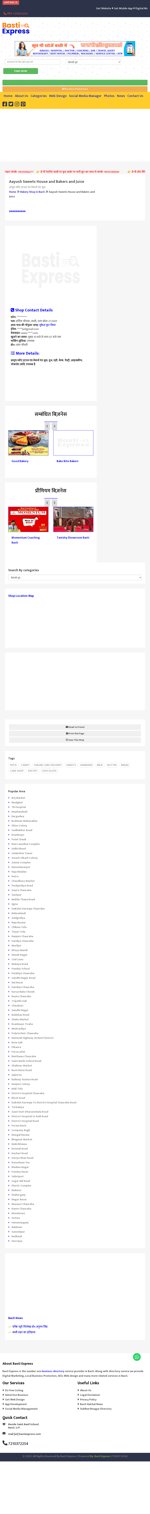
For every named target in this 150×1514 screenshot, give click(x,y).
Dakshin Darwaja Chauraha (28, 908)
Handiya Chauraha (23, 987)
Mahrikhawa (19, 1144)
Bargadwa (18, 816)
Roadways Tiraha (22, 1024)
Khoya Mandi (20, 950)
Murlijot (16, 945)
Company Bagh (21, 1130)
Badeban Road (20, 1015)
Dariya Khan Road (22, 1158)
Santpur (16, 895)
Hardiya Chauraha (23, 941)
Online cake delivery (48, 765)
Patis (13, 765)
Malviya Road (20, 964)
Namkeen (86, 765)
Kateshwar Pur (21, 1162)
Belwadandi (19, 913)
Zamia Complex (21, 862)
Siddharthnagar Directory (96, 1409)
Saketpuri (18, 1176)
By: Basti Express (100, 1456)
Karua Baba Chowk (23, 991)
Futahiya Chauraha (23, 973)
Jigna (15, 904)
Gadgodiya (18, 918)
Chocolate (49, 771)
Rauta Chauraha (21, 996)
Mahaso (16, 1190)
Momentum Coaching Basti (26, 540)
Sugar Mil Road (21, 1181)
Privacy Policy (88, 1399)
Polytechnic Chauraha (25, 1033)
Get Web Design (15, 1399)
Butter (112, 765)
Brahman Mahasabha (24, 821)
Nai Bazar (17, 982)
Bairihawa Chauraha (24, 1056)
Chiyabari (17, 1005)
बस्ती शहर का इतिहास (23, 1332)
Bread (125, 765)
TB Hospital (19, 807)
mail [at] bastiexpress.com (24, 1434)
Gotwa (16, 1218)
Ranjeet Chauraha (22, 936)
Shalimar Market (22, 1065)
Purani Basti (19, 1125)
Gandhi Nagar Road (23, 978)
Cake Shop (17, 771)
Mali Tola (17, 1088)
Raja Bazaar (19, 922)
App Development (16, 1404)
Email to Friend (75, 727)
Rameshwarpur (21, 867)
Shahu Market (20, 1019)
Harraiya (17, 1241)
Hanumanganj (20, 1222)
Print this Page (75, 733)
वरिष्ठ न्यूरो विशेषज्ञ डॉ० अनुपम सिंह (30, 1326)
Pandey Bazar (20, 1171)
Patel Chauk (19, 839)
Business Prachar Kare (75, 89)
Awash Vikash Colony (25, 858)
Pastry (32, 771)
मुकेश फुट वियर (47, 325)
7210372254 (18, 1443)
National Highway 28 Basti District (33, 1038)
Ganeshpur (18, 1231)
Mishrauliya (19, 1028)
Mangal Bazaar (21, 1135)
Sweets (71, 765)
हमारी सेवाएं (10, 2)
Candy (25, 765)
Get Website (110, 8)
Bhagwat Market (22, 1139)
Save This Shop (75, 740)
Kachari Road (20, 1153)
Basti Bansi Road (22, 1070)
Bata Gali (17, 1042)
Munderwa (18, 1213)
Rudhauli (17, 1236)
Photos (109, 96)
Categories (39, 96)
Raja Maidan (19, 871)
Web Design (58, 96)
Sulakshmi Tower (22, 853)
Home (8, 96)
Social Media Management (21, 1409)
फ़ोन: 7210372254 (16, 13)
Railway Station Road (25, 1079)
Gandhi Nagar (20, 1010)
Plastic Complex (21, 1185)
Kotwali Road (20, 1148)
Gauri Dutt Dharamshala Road (30, 1111)
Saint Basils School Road (26, 1061)
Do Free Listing (14, 1390)
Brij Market (18, 798)
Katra (15, 876)
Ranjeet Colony (21, 1084)
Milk (100, 765)
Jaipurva (17, 1075)
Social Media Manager (85, 96)
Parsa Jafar (18, 1051)
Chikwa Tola (19, 927)
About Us (21, 96)
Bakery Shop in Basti (32, 192)
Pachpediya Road (22, 885)
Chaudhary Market (23, 881)
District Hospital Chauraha (28, 1093)
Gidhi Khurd (19, 848)
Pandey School (21, 968)
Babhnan (17, 1227)
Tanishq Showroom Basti (73, 537)
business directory (53, 1371)
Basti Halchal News (91, 1404)
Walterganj (18, 1195)
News (121, 96)
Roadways (18, 835)
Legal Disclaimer (90, 1395)
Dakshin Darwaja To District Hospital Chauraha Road (44, 1102)
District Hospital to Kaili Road (30, 1116)
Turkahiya (18, 1107)
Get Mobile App (129, 8)
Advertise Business (16, 1395)
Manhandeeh (19, 811)
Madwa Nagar (20, 1167)
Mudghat (17, 802)
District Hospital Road (25, 1121)
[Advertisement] (76, 134)
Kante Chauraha (21, 1208)
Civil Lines (17, 959)
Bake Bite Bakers (67, 461)
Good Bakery (20, 461)
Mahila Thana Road (23, 899)
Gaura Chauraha (21, 890)
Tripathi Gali (19, 1001)
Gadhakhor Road (22, 830)
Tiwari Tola (18, 931)
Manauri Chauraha (23, 1204)
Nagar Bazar (19, 1199)
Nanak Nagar (20, 955)
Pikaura (16, 1047)
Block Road (18, 1098)
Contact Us (135, 96)
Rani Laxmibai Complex (26, 844)
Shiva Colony (19, 825)
